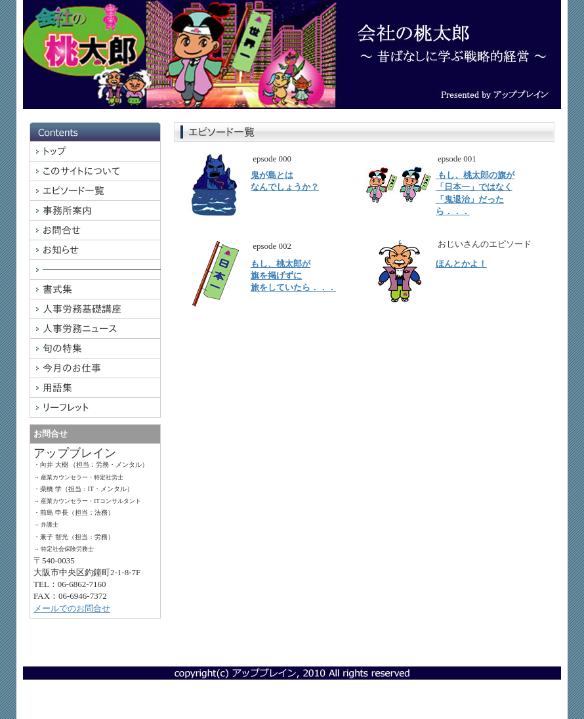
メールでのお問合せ (71, 608)
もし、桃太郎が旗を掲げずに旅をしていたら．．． (293, 275)
